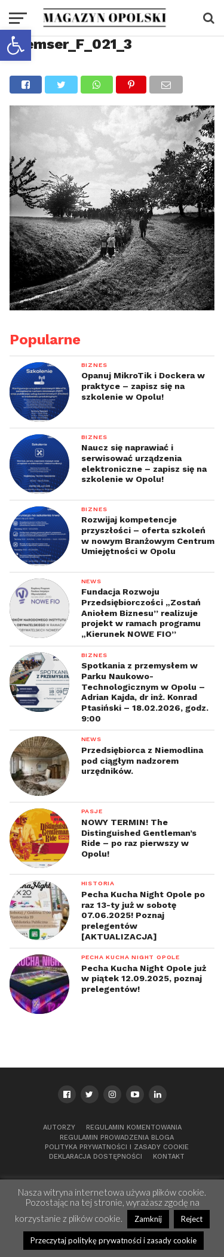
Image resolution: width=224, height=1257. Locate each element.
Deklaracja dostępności (95, 1156)
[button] (15, 45)
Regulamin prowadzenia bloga (117, 1137)
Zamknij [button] (148, 1219)
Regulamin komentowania (134, 1127)
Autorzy (59, 1127)
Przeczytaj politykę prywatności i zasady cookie (113, 1240)
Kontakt (169, 1156)
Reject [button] (191, 1219)
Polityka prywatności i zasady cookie (117, 1147)
